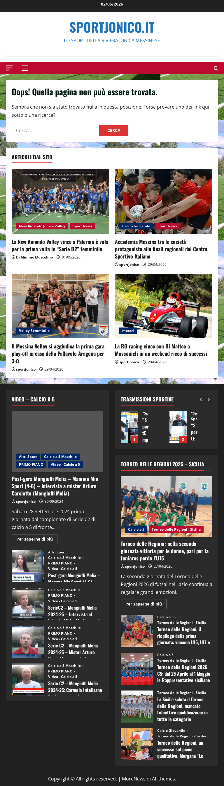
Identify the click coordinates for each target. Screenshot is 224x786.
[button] (9, 68)
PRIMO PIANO (31, 464)
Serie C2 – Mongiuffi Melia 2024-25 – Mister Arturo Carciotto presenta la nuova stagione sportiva (28, 642)
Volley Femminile (34, 330)
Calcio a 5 (136, 529)
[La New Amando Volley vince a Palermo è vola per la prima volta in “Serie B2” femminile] (60, 201)
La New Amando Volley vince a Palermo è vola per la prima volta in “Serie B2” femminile (60, 245)
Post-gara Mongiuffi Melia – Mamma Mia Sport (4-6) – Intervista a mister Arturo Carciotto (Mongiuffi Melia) (55, 486)
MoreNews (134, 779)
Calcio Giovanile (136, 226)
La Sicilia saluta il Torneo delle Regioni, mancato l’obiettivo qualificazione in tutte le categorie (137, 707)
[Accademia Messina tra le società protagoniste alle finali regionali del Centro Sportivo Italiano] (163, 201)
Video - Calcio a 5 (65, 464)
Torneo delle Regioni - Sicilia (176, 529)
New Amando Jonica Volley (42, 226)
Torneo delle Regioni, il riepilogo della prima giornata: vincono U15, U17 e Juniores (137, 631)
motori (128, 330)
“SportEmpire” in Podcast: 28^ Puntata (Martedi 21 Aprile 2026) (129, 427)
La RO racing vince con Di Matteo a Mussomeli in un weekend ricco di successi (161, 349)
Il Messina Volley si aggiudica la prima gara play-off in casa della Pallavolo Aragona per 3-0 (58, 353)
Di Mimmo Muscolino (34, 257)
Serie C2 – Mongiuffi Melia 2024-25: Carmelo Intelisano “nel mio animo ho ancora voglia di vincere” (28, 679)
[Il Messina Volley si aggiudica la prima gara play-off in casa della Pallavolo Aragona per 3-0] (60, 306)
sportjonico (129, 264)
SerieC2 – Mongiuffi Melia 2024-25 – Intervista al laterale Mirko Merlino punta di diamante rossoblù (28, 604)
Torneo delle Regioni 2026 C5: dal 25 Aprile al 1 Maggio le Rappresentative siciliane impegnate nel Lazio (137, 669)
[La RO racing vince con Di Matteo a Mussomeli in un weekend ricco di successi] (163, 306)
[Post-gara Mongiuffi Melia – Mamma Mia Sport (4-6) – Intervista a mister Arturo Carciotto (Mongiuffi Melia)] (57, 441)
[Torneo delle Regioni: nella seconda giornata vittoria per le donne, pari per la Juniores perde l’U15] (166, 506)
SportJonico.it (112, 26)
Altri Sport (28, 456)
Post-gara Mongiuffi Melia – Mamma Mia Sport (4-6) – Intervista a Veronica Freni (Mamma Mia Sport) (28, 566)
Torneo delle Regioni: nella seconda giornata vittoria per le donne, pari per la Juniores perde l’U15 (165, 551)
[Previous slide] (200, 399)
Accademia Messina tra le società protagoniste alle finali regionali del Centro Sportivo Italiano (161, 249)
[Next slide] (208, 399)
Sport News (82, 226)
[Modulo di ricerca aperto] (216, 68)
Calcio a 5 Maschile (60, 456)
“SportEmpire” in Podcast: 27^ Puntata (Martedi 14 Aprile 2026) (178, 427)
